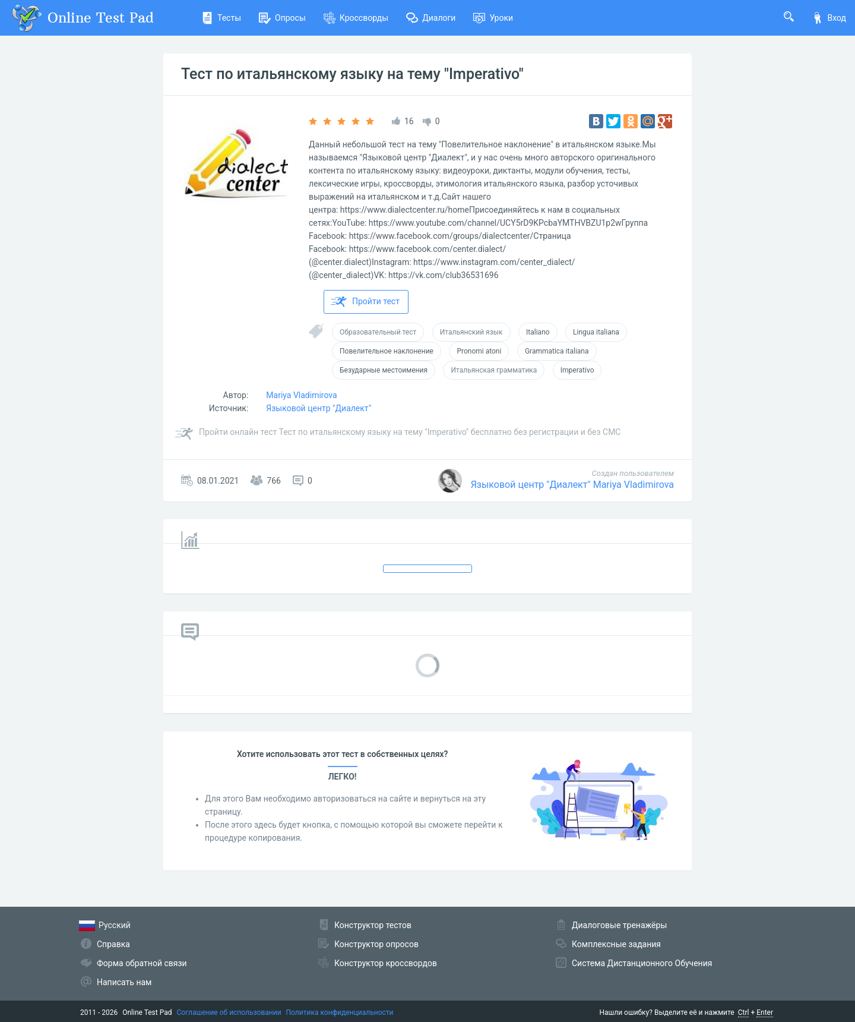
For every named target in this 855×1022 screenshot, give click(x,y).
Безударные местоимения (384, 370)
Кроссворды (356, 18)
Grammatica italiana (557, 351)
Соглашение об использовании (229, 1012)
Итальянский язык (471, 332)
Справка (113, 944)
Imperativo (577, 370)
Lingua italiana (596, 332)
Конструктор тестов (372, 925)
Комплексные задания (616, 944)
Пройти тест (365, 302)
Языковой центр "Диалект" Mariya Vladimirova (572, 484)
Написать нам (124, 982)
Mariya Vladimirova (301, 395)
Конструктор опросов (376, 944)
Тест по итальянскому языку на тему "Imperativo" (352, 74)
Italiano (538, 332)
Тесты (221, 18)
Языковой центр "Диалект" (318, 408)
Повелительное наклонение (386, 351)
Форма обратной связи (142, 963)
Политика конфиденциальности (340, 1012)
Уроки (493, 18)
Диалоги (430, 18)
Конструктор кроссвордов (385, 963)
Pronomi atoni (479, 351)
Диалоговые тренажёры (619, 925)
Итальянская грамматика (494, 370)
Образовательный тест (378, 332)
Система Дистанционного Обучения (642, 963)
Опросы (282, 18)
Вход (829, 18)
